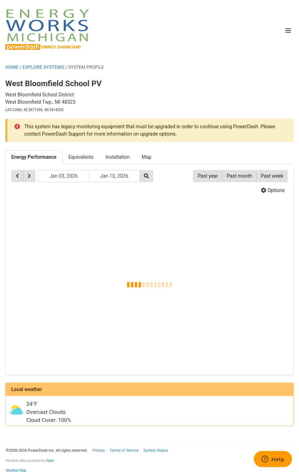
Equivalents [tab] (81, 157)
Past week (272, 176)
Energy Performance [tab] (34, 157)
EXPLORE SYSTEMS (43, 67)
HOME (12, 67)
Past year (208, 176)
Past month (239, 176)
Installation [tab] (118, 157)
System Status (155, 450)
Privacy (98, 450)
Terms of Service (123, 450)
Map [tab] (147, 157)
